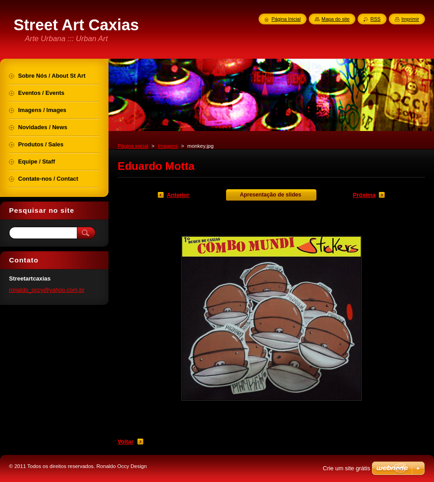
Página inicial (133, 146)
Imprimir (410, 19)
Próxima (364, 195)
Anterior (178, 195)
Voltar (125, 441)
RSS (375, 19)
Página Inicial (286, 19)
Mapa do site (335, 19)
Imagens (168, 146)
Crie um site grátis (346, 468)
